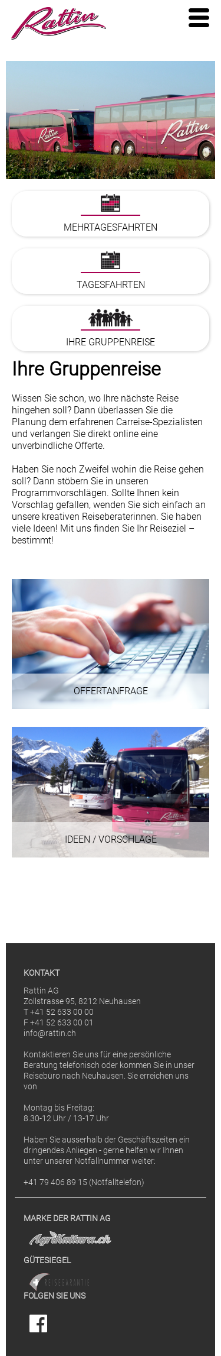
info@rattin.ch (50, 1033)
